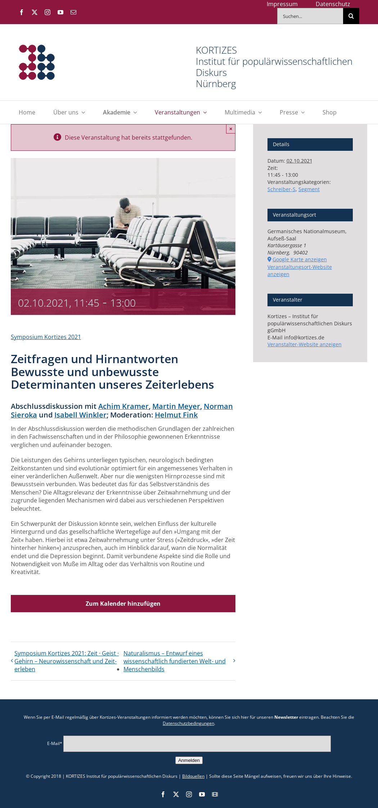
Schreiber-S (281, 189)
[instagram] (47, 12)
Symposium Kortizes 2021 (46, 337)
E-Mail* (54, 743)
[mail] (73, 12)
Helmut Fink (176, 415)
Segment (309, 189)
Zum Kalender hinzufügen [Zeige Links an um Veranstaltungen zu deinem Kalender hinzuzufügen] (123, 603)
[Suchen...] (310, 16)
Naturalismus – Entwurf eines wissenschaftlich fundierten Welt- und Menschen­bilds (174, 661)
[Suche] (351, 16)
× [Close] (231, 129)
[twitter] (34, 12)
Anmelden (189, 760)
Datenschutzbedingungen (188, 723)
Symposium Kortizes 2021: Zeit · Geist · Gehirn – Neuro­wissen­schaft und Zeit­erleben (66, 661)
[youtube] (60, 12)
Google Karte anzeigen (300, 259)
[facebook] (21, 12)
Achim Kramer (123, 406)
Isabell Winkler (80, 415)
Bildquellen (193, 776)
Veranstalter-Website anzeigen (304, 344)
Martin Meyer (176, 406)
